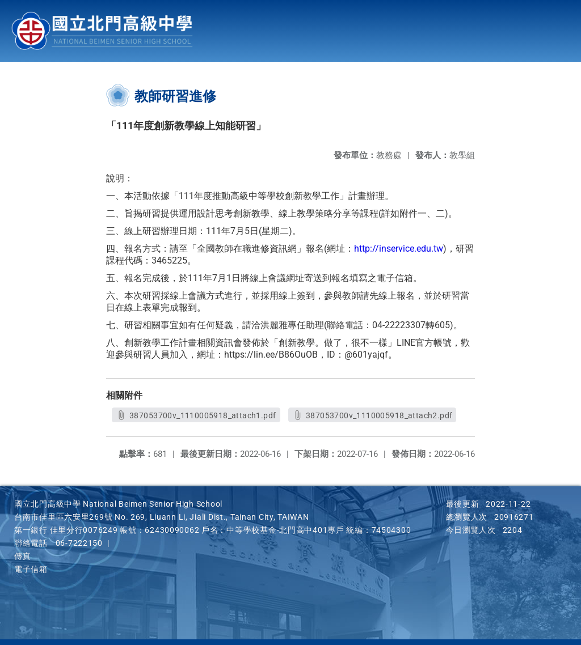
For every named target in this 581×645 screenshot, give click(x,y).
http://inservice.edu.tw (398, 248)
